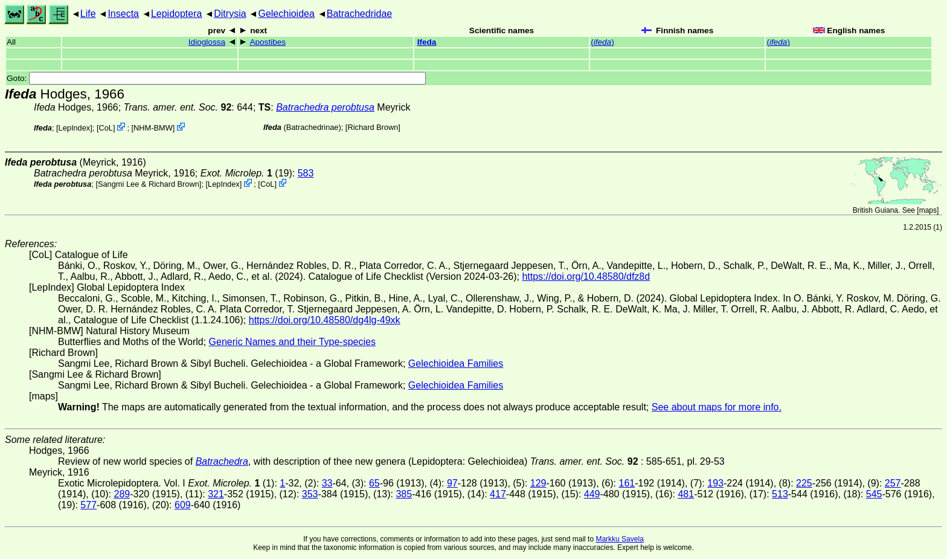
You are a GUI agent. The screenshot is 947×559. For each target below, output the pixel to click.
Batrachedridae (360, 13)
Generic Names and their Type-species (292, 342)
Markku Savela (619, 539)
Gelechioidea (286, 13)
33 (327, 483)
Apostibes (267, 42)
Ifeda (427, 42)
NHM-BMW (153, 127)
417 (498, 494)
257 (893, 483)
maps (928, 210)
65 (374, 483)
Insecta (123, 13)
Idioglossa (206, 42)
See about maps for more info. (717, 407)
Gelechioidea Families (455, 363)
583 (306, 173)
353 (310, 494)
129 (538, 483)
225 (804, 483)
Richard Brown (372, 127)
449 (592, 494)
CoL (105, 127)
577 (88, 505)
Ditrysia (230, 13)
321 (216, 494)
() (602, 42)
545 (874, 494)
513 (780, 494)
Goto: (216, 78)
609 (183, 505)
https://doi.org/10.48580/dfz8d (586, 276)
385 (404, 494)
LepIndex (75, 127)
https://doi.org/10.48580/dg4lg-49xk (324, 320)
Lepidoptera (176, 13)
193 (715, 483)
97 (452, 483)
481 (686, 494)
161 (627, 483)
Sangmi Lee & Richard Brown (148, 184)
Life (88, 13)
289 (122, 494)
